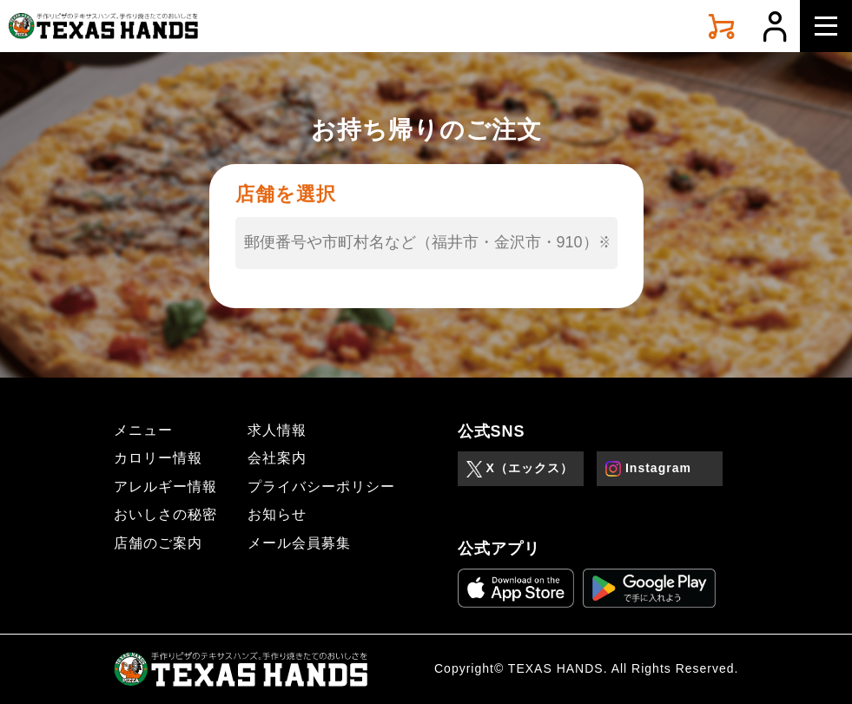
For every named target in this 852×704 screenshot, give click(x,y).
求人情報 (277, 430)
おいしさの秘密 (165, 514)
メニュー (143, 430)
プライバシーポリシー (321, 486)
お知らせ (277, 514)
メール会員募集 (299, 543)
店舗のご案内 (158, 543)
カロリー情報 (158, 458)
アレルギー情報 (165, 486)
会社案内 (277, 458)
